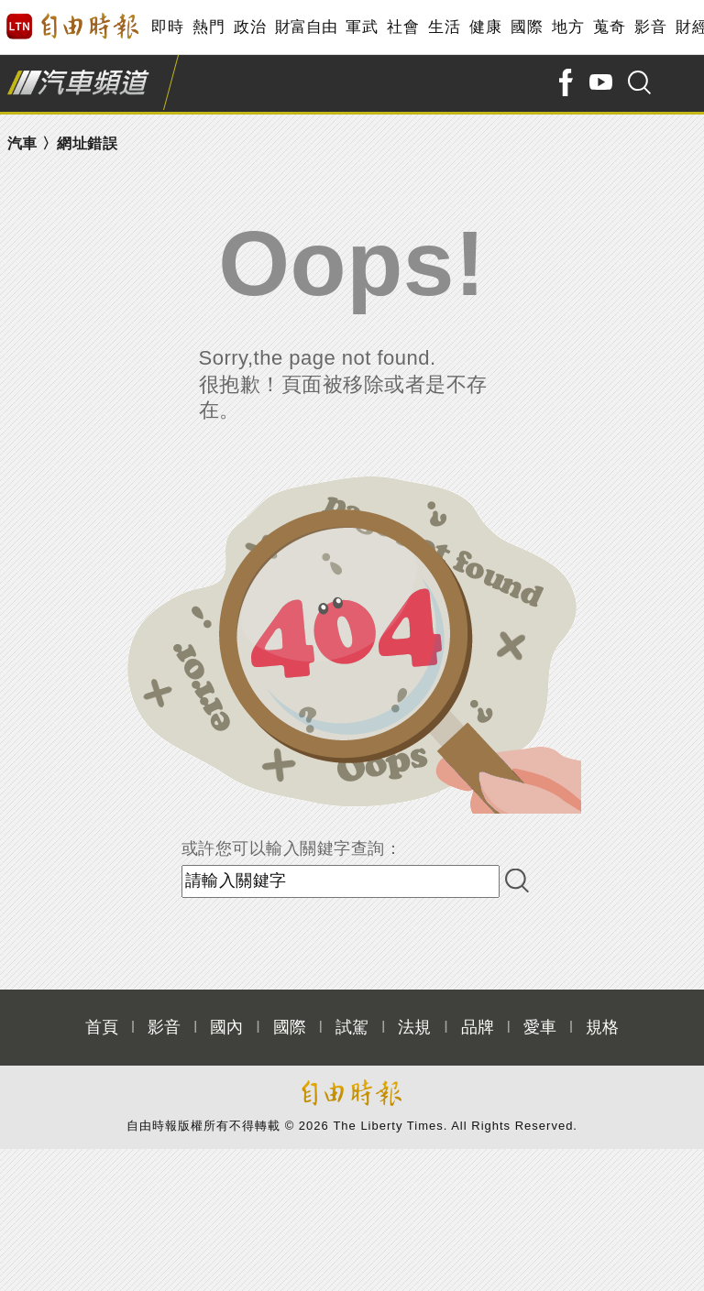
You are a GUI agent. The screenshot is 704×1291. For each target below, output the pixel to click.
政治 (250, 27)
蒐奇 (609, 27)
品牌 (477, 1027)
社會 (403, 27)
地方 (568, 27)
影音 (650, 27)
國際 (527, 27)
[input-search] (341, 881)
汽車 (22, 143)
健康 (485, 27)
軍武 (362, 27)
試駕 (352, 1027)
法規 (414, 1027)
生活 (444, 27)
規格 (602, 1027)
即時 (167, 27)
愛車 (539, 1027)
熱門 (208, 27)
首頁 (101, 1027)
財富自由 (305, 27)
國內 (226, 1027)
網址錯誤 (87, 143)
